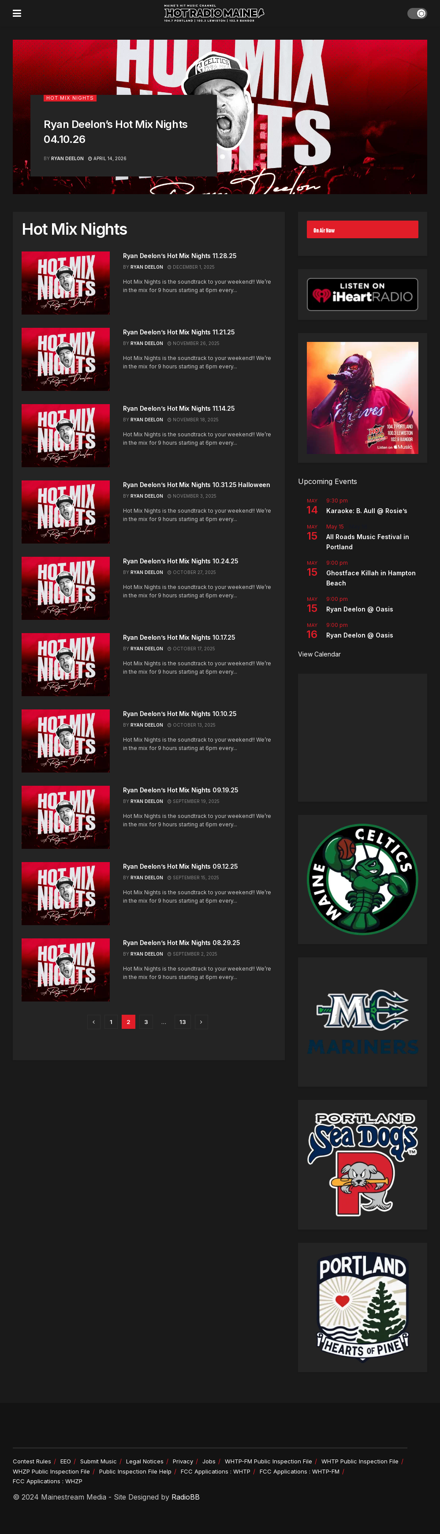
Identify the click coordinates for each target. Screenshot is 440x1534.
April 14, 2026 (107, 158)
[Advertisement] (362, 738)
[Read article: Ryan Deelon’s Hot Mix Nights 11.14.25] (66, 435)
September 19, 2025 (194, 801)
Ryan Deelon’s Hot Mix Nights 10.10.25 (180, 713)
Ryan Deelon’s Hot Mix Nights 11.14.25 (179, 408)
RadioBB (186, 1497)
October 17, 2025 (191, 648)
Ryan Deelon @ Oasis (359, 609)
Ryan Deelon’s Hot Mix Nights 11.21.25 (179, 332)
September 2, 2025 (192, 953)
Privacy (183, 1461)
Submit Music (98, 1461)
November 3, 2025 (192, 496)
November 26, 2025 (194, 343)
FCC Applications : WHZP (47, 1481)
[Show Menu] (17, 13)
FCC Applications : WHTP (215, 1471)
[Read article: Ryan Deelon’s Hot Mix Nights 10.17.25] (66, 664)
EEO (65, 1461)
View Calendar (319, 654)
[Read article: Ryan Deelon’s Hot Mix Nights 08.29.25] (66, 969)
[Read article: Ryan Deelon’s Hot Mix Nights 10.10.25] (66, 741)
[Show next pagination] (201, 1022)
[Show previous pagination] (94, 1022)
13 (182, 1021)
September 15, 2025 (193, 877)
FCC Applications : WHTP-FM (299, 1471)
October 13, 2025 (192, 725)
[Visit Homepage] (214, 13)
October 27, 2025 (192, 572)
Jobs (209, 1461)
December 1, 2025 (191, 267)
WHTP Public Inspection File (360, 1461)
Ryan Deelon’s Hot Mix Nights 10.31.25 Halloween (196, 484)
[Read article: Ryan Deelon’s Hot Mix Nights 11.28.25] (66, 283)
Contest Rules (32, 1461)
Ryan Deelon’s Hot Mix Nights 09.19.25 (181, 790)
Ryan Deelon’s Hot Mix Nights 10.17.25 (179, 637)
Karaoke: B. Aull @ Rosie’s (366, 510)
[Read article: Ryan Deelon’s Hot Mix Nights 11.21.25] (66, 359)
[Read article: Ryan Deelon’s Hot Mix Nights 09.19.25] (66, 817)
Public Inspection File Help (135, 1471)
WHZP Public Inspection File (51, 1471)
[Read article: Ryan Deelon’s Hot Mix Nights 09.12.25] (66, 893)
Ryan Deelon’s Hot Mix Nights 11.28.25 (180, 255)
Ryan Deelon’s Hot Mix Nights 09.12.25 (180, 866)
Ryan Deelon (67, 158)
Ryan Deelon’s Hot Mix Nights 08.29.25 (181, 942)
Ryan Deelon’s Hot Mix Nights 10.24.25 (181, 561)
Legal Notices (145, 1461)
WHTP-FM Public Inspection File (268, 1461)
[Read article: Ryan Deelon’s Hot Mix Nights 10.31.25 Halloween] (66, 512)
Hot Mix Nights (70, 98)
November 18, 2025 (193, 419)
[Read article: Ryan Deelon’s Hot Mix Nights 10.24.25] (66, 588)
